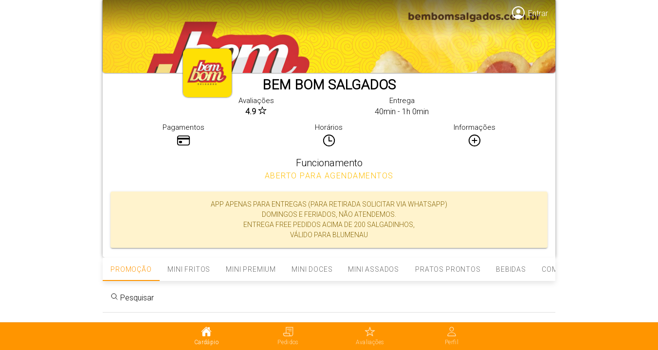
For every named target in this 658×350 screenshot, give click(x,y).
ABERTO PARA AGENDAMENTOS (329, 175)
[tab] (206, 336)
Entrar (538, 13)
